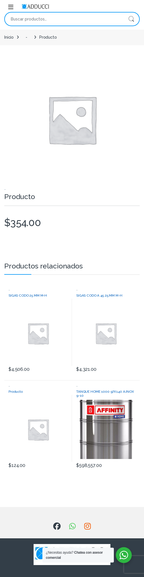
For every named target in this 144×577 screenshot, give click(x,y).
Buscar (131, 19)
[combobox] (64, 19)
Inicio (9, 37)
